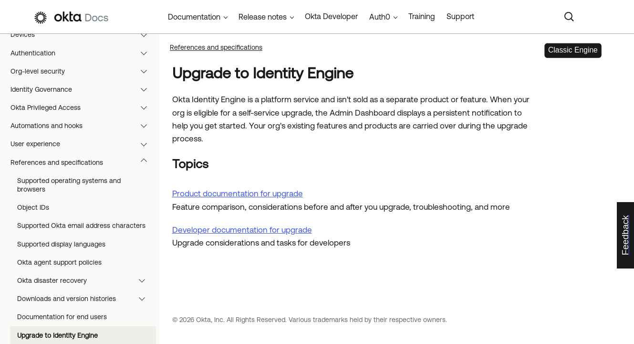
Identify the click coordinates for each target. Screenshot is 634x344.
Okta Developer (331, 16)
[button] (146, 34)
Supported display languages (61, 244)
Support (460, 16)
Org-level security (83, 71)
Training (421, 16)
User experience (83, 144)
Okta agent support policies (59, 262)
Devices (83, 34)
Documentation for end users (62, 317)
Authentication (83, 53)
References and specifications (83, 162)
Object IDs (33, 207)
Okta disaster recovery (85, 280)
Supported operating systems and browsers (69, 185)
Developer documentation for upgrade (242, 230)
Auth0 (379, 16)
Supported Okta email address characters (81, 225)
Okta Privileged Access (83, 107)
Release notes (263, 16)
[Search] (569, 16)
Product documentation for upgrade (237, 193)
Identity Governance (83, 89)
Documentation (194, 16)
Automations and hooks (83, 126)
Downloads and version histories (85, 299)
